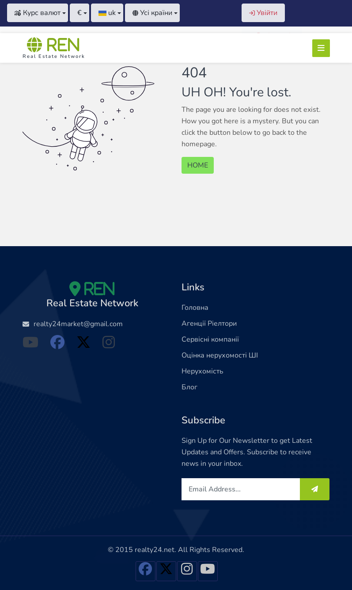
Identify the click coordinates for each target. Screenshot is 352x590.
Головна (195, 307)
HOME (197, 165)
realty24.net (154, 550)
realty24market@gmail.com (78, 324)
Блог (189, 387)
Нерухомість (202, 371)
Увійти (263, 13)
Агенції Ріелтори (209, 323)
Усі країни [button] (152, 13)
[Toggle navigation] (321, 48)
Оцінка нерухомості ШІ (220, 355)
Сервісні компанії (210, 339)
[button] (79, 13)
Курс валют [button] (38, 13)
